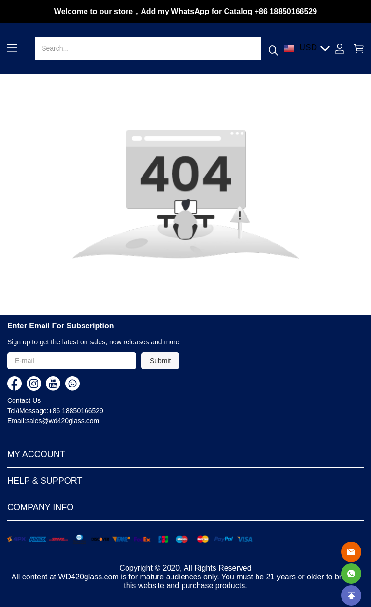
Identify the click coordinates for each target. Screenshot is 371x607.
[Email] (351, 552)
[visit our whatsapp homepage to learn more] (72, 383)
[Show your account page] (339, 49)
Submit (160, 361)
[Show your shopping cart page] (356, 49)
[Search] (147, 48)
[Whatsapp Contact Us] (351, 573)
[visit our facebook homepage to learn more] (14, 383)
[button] (12, 48)
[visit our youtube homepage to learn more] (53, 383)
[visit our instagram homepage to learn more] (34, 383)
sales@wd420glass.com (62, 421)
